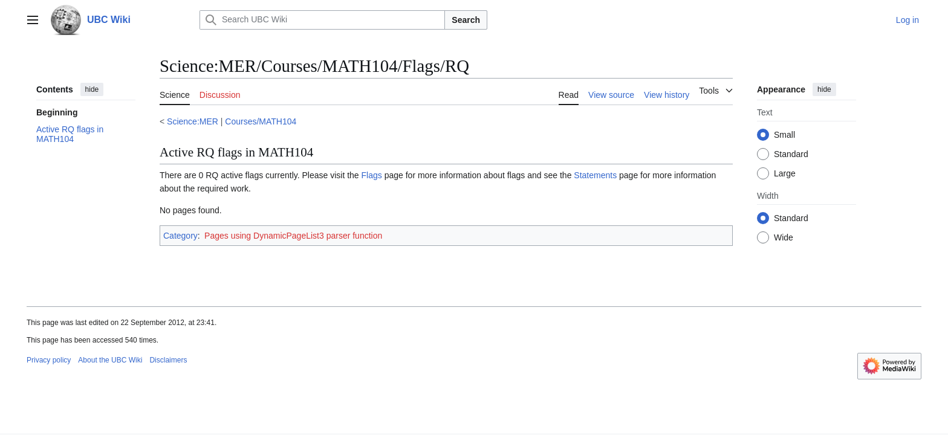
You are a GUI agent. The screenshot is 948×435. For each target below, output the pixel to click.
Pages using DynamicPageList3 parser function (293, 235)
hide (92, 89)
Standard (791, 154)
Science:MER (192, 121)
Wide (783, 237)
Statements (595, 175)
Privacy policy (49, 360)
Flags (372, 175)
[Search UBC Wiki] (322, 20)
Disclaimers (168, 360)
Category (180, 235)
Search (466, 20)
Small (784, 135)
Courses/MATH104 (260, 121)
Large (785, 173)
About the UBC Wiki (110, 360)
